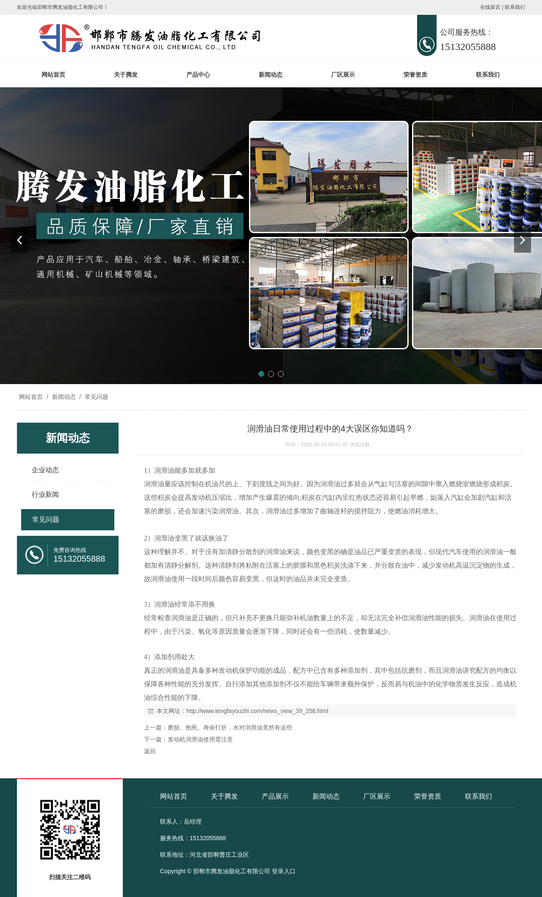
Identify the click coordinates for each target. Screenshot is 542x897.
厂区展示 (343, 74)
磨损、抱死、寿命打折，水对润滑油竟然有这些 (230, 727)
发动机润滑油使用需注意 (200, 739)
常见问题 (95, 396)
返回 (150, 751)
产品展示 (275, 796)
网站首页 (53, 74)
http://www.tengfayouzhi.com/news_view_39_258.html (257, 711)
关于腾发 (126, 74)
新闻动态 (270, 74)
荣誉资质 (415, 74)
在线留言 (490, 7)
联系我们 (515, 7)
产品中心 (198, 74)
